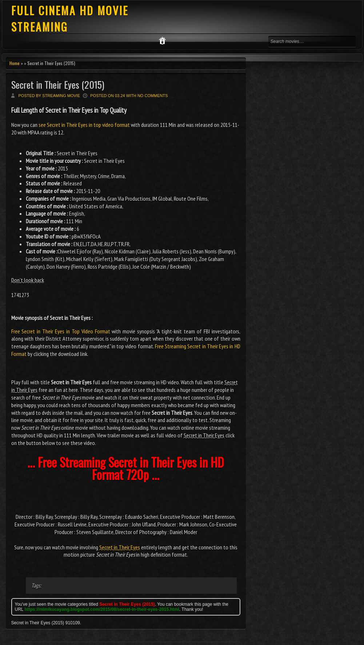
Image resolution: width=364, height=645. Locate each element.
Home (14, 63)
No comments (152, 95)
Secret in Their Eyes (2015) (57, 84)
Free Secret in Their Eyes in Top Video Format (60, 331)
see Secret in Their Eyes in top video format (84, 124)
